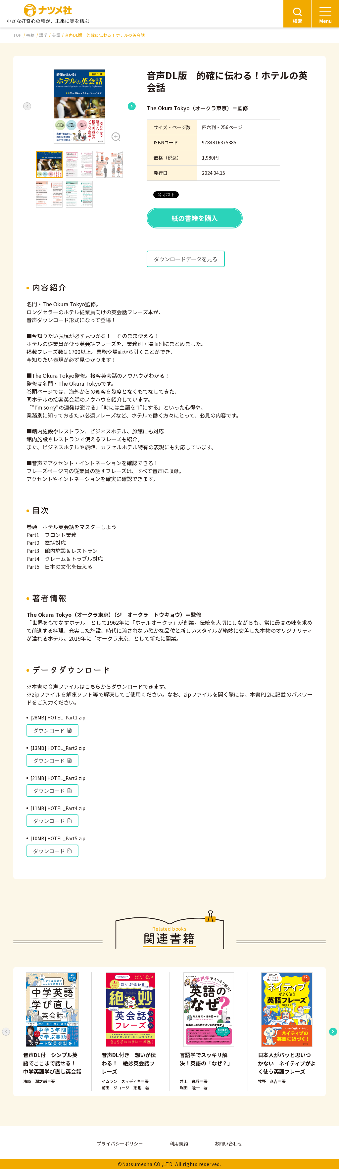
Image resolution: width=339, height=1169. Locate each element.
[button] (79, 106)
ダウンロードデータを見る (186, 259)
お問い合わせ (228, 1143)
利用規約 (179, 1143)
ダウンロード (52, 730)
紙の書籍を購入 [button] (194, 218)
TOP (17, 35)
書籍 (30, 35)
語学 (43, 35)
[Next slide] (132, 106)
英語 (56, 35)
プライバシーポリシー (120, 1143)
